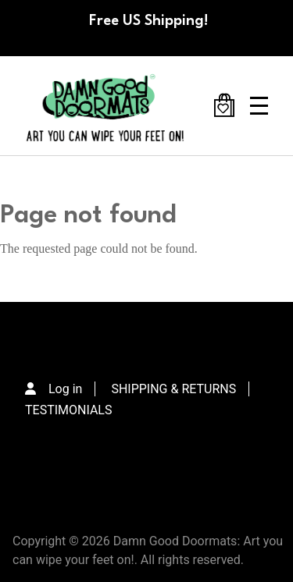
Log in (65, 388)
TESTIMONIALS (68, 410)
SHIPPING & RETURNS (173, 388)
